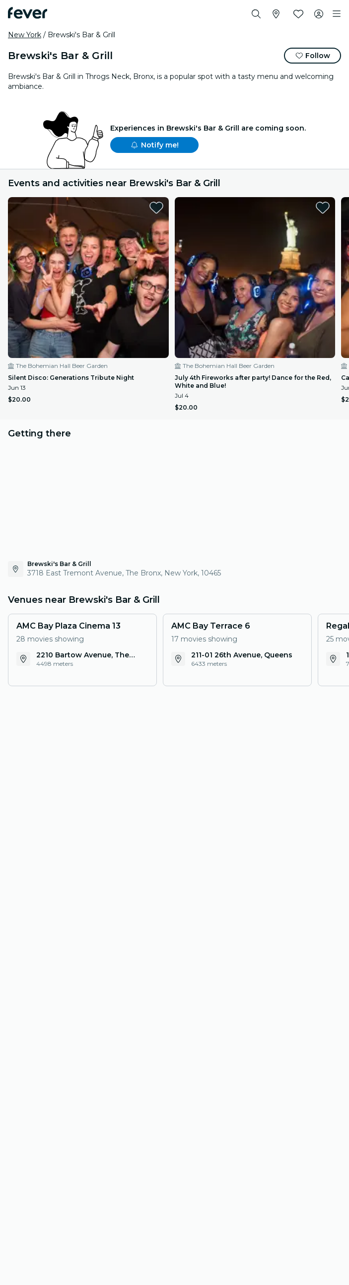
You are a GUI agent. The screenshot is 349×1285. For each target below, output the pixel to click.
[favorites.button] (156, 207)
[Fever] (27, 13)
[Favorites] (298, 14)
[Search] (256, 13)
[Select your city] (276, 14)
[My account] (318, 13)
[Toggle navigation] (336, 13)
